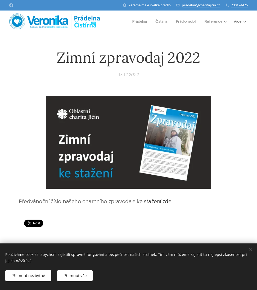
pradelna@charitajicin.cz (201, 5)
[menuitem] (136, 21)
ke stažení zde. (154, 201)
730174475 (239, 5)
